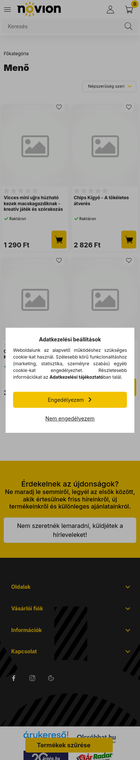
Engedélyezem (66, 400)
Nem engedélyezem (70, 418)
